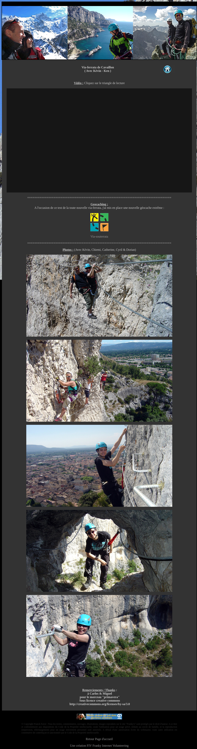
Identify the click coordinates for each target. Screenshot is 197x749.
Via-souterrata (99, 236)
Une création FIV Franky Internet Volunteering (99, 745)
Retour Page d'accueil (99, 739)
